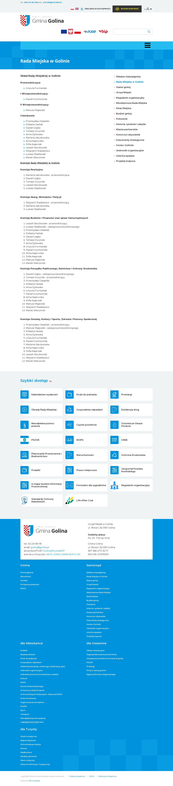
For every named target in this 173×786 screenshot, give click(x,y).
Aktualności (25, 576)
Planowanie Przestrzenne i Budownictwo (46, 455)
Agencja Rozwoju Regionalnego (101, 674)
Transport (24, 714)
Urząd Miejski (123, 92)
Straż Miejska (123, 108)
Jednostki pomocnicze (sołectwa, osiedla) (39, 674)
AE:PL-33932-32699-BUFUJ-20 (63, 554)
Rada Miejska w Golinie (130, 82)
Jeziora (23, 748)
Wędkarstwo (26, 752)
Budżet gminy (124, 113)
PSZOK (35, 440)
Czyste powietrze (86, 425)
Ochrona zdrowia (28, 698)
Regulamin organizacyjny (130, 98)
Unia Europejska (125, 156)
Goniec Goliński (125, 145)
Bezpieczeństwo (27, 654)
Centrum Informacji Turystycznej (35, 764)
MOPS (79, 440)
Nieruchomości (85, 455)
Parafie (23, 706)
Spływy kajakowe (28, 740)
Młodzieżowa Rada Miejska (131, 103)
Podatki (35, 470)
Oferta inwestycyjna (95, 650)
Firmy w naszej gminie (96, 670)
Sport (22, 710)
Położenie (122, 119)
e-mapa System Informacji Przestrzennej (46, 485)
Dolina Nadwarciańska (30, 744)
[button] (147, 45)
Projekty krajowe (125, 161)
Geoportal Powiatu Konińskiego (132, 470)
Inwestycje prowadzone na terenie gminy (104, 658)
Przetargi (126, 394)
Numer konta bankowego (31, 686)
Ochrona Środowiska (133, 455)
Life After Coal (84, 500)
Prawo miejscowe (86, 470)
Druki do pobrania (86, 394)
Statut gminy (123, 87)
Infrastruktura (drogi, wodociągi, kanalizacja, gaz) (42, 666)
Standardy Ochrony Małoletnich (42, 500)
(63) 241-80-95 (30, 2)
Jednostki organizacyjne (130, 150)
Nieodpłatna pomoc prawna (42, 424)
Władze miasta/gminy (128, 76)
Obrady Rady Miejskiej (43, 409)
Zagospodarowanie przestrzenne (101, 654)
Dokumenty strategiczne (130, 140)
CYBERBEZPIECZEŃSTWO (32, 722)
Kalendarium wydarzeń (44, 394)
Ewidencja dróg (130, 409)
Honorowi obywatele (128, 134)
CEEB (124, 440)
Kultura (23, 678)
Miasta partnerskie (127, 129)
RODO (23, 588)
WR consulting (34, 781)
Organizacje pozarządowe (32, 702)
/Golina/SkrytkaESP (54, 550)
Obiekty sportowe (28, 756)
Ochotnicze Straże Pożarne (132, 424)
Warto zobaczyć (27, 760)
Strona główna (26, 572)
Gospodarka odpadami (89, 409)
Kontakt (24, 580)
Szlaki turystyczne (28, 736)
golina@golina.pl (52, 2)
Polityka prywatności (29, 584)
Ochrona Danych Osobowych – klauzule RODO (41, 694)
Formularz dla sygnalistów (91, 485)
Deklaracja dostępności (97, 9)
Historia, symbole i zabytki (131, 124)
